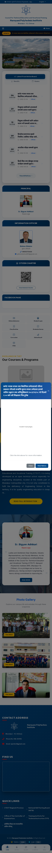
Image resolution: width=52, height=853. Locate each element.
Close (31, 466)
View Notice (42, 466)
